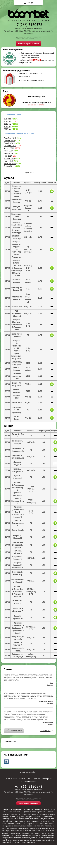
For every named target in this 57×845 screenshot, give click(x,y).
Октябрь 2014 (10, 143)
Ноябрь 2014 (9, 140)
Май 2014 (8, 156)
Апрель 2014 (9, 158)
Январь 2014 (9, 166)
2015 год (7, 124)
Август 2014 (9, 148)
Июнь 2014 (8, 153)
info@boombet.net (28, 772)
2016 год (7, 121)
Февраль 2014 (10, 163)
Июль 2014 (8, 150)
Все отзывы (45, 730)
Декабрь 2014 (10, 138)
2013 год (7, 129)
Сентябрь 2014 (10, 145)
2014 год (7, 126)
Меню (30, 2)
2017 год (7, 119)
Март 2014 (8, 161)
